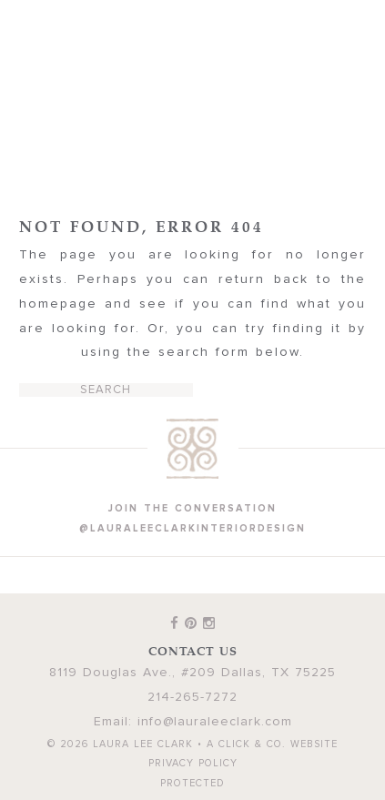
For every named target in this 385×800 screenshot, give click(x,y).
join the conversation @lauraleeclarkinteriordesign (192, 517)
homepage (58, 304)
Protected (192, 783)
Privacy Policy (193, 763)
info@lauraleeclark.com (214, 721)
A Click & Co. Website (272, 744)
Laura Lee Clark (192, 88)
